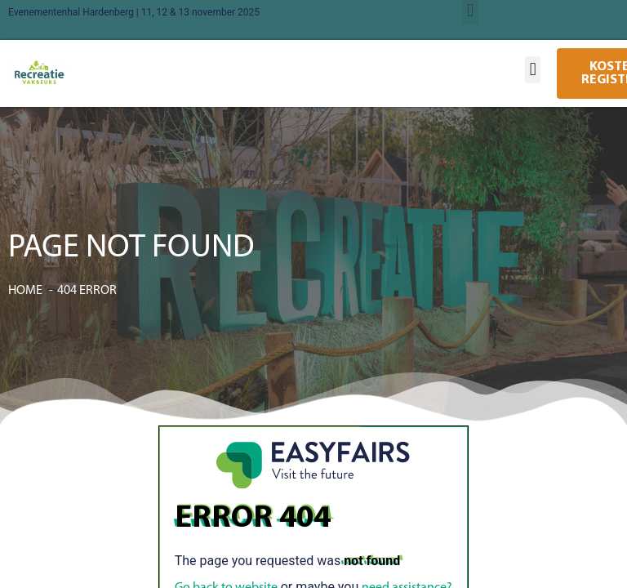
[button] (532, 69)
